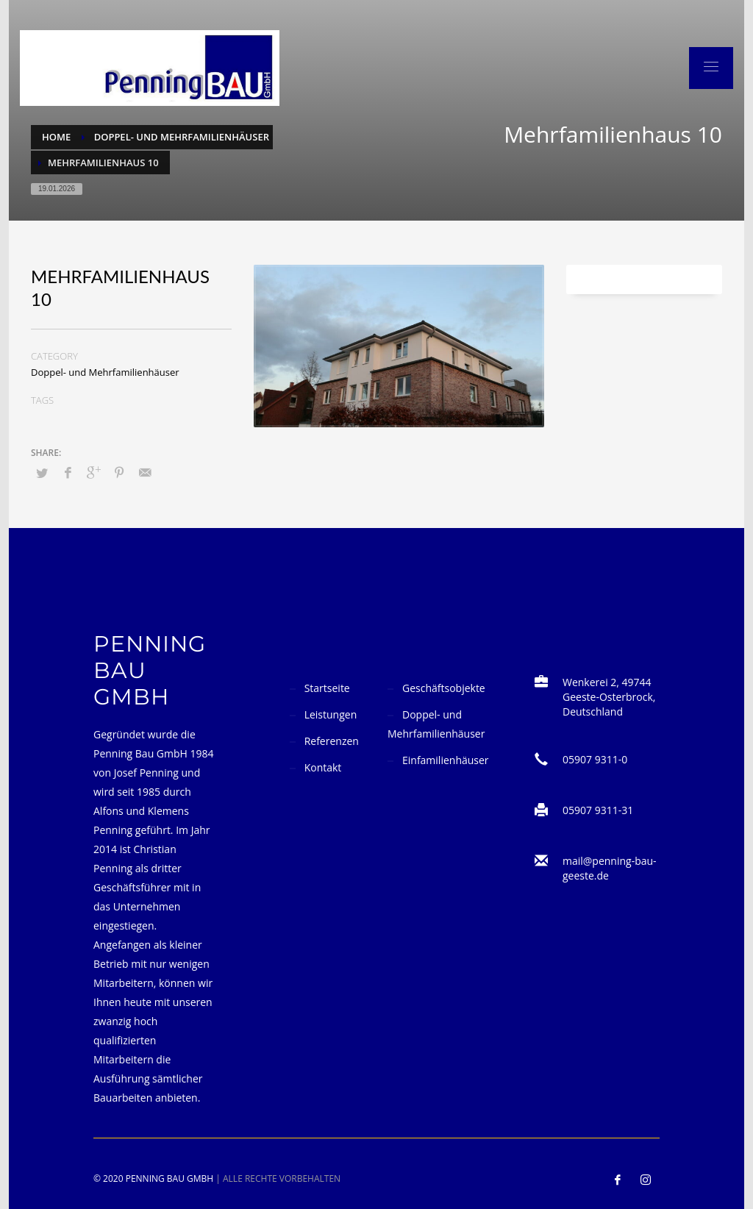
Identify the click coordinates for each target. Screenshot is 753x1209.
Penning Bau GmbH (170, 1178)
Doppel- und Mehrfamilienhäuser (105, 372)
